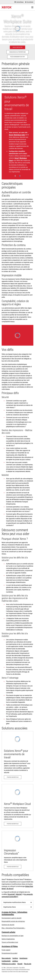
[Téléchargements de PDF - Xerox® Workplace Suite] (17, 57)
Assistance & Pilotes (10, 946)
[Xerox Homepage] (7, 7)
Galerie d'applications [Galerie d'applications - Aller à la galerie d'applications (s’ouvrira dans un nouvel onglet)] (8, 939)
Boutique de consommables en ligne (12, 936)
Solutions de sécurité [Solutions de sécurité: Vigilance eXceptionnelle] (8, 925)
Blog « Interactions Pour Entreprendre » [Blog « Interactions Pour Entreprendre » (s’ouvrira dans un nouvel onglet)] (13, 928)
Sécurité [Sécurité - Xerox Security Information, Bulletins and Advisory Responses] (19, 963)
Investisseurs (23, 958)
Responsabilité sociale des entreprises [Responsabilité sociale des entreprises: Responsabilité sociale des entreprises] (13, 921)
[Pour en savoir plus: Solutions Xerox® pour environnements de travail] (17, 756)
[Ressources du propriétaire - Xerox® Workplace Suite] (18, 52)
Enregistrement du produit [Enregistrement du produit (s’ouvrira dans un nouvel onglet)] (9, 953)
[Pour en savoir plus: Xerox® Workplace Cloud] (17, 806)
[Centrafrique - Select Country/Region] (19, 2)
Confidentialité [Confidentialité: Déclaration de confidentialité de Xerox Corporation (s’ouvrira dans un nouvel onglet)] (6, 961)
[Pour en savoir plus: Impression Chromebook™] (17, 851)
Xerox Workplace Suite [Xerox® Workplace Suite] (17, 135)
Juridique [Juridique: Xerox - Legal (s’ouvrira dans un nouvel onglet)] (15, 961)
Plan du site (27, 963)
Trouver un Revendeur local (10, 942)
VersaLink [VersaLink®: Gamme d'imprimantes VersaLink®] (11, 894)
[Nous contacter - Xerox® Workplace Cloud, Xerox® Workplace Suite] (17, 47)
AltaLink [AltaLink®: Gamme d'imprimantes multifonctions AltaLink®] (19, 894)
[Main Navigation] (32, 7)
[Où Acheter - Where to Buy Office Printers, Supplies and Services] (29, 2)
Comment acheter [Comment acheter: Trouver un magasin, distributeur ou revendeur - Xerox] (8, 932)
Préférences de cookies (9, 963)
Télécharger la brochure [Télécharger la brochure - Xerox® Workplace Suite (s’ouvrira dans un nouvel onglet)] (10, 90)
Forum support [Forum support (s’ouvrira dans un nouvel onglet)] (6, 950)
